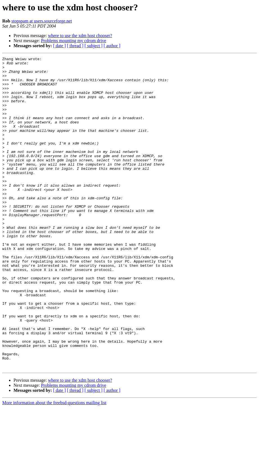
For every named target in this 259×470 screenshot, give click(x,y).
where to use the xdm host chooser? (80, 35)
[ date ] (59, 45)
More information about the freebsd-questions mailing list (54, 465)
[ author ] (112, 45)
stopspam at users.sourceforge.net (41, 21)
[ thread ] (75, 45)
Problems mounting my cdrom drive (73, 40)
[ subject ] (94, 45)
